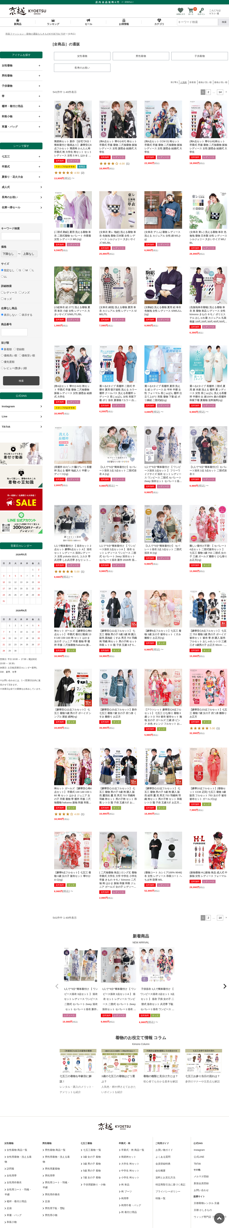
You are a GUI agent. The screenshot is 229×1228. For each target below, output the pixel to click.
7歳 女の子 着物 (91, 1177)
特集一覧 (160, 1198)
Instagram (8, 406)
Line (4, 416)
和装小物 (11, 1221)
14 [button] (220, 91)
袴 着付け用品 (128, 1212)
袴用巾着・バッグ (130, 1205)
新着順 (6, 349)
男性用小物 (50, 1215)
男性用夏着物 (51, 1168)
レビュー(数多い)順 (14, 368)
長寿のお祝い (10, 197)
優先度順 (8, 361)
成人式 (6, 187)
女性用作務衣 (13, 1182)
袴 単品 (124, 1184)
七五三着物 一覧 (91, 1149)
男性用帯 (49, 1175)
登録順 (19, 349)
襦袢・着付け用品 (16, 1201)
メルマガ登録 (201, 1176)
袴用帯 (124, 1198)
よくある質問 (163, 1156)
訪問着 (9, 1168)
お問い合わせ (201, 1190)
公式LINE (199, 1156)
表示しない (9, 314)
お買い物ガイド (164, 1149)
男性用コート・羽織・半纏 (56, 1185)
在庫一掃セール (11, 207)
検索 (21, 380)
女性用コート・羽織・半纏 (18, 1191)
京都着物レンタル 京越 (206, 1202)
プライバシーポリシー (168, 1191)
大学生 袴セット (129, 1163)
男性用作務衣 (51, 1194)
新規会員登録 (201, 1183)
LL (4, 276)
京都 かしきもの (203, 1209)
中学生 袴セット (129, 1170)
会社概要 (160, 1170)
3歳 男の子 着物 (91, 1163)
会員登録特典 (163, 1163)
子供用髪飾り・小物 (93, 1184)
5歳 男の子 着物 (91, 1170)
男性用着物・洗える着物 (56, 1159)
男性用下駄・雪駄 (54, 1207)
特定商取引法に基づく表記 (170, 1184)
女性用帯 (11, 1175)
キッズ (6, 298)
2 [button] (208, 91)
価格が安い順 (205, 82)
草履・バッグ (13, 1215)
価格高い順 (9, 355)
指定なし (8, 270)
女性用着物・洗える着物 (18, 1159)
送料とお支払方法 (165, 1177)
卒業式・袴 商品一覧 (131, 1149)
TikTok (6, 426)
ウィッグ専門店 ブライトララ (210, 1216)
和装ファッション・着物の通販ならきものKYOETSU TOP (35, 34)
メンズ (24, 292)
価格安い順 (27, 355)
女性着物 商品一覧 (16, 1149)
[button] (226, 92)
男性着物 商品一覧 (54, 1149)
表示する (25, 314)
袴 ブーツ (125, 1191)
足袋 (8, 1207)
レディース (9, 292)
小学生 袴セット (129, 1177)
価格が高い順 (220, 82)
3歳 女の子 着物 (91, 1156)
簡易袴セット (127, 1156)
